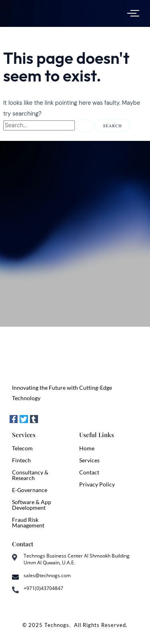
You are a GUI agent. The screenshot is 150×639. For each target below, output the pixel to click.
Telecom (22, 448)
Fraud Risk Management (28, 522)
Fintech (21, 460)
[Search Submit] (84, 125)
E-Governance (29, 489)
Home (86, 448)
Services (89, 460)
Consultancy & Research (30, 475)
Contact (89, 472)
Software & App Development (31, 505)
